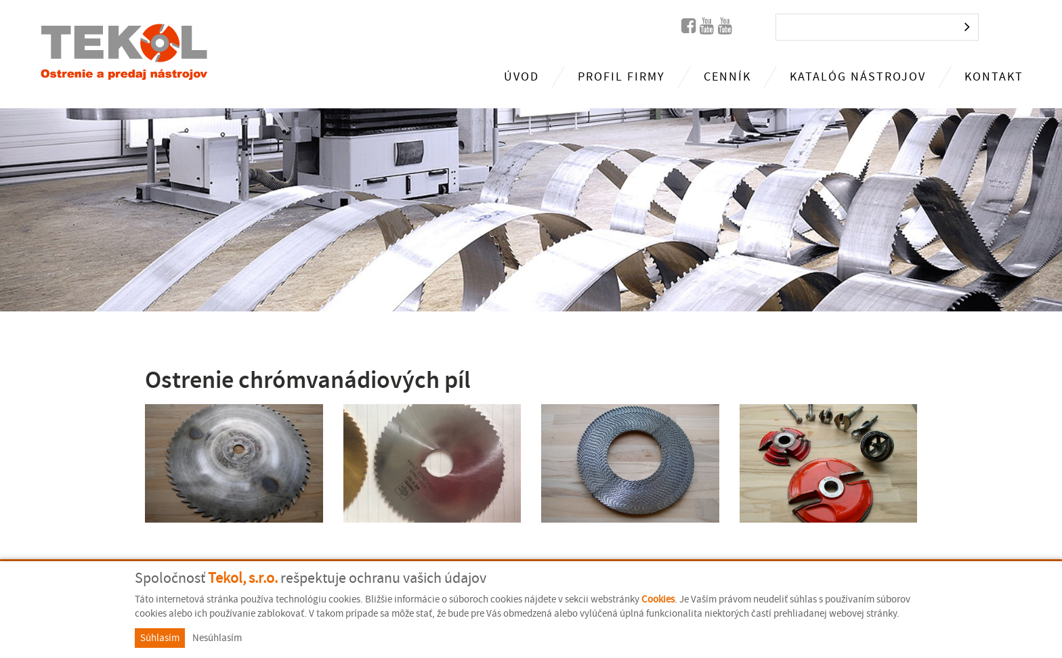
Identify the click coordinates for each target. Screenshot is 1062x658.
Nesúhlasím (217, 638)
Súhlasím (159, 638)
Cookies (658, 599)
